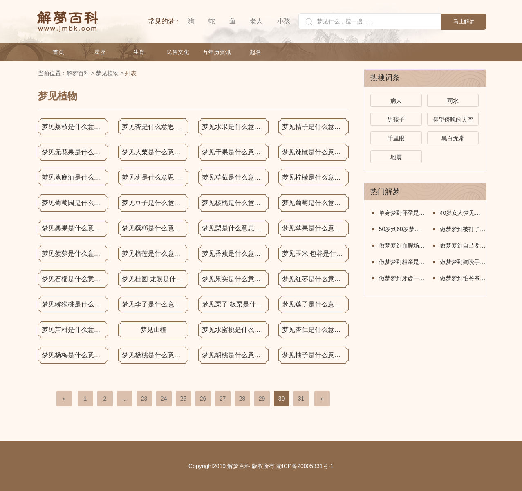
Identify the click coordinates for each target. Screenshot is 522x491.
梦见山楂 (153, 329)
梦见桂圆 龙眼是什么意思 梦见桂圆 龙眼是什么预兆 (155, 278)
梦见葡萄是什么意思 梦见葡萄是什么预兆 (315, 202)
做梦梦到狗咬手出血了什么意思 (463, 262)
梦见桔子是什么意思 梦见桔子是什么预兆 (315, 126)
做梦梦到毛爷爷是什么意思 (463, 278)
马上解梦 (464, 21)
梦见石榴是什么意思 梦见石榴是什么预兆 (75, 278)
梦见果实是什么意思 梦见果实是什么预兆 (235, 278)
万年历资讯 (216, 52)
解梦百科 (78, 73)
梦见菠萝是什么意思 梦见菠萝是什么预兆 (75, 253)
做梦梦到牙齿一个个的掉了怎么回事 (402, 278)
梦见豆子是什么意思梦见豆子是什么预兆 (155, 202)
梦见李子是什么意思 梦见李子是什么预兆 (155, 304)
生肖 (139, 52)
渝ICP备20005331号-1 (305, 466)
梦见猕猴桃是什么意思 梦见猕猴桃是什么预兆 (75, 304)
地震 (396, 157)
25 (183, 398)
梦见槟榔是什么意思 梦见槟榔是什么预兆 (155, 228)
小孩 (283, 21)
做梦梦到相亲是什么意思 (402, 262)
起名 (255, 52)
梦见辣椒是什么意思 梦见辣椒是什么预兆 (315, 152)
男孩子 (396, 119)
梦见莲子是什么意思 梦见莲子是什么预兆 (315, 304)
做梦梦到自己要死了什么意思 (463, 245)
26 (203, 398)
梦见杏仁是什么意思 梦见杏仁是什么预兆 (315, 329)
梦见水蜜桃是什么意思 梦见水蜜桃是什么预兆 (235, 329)
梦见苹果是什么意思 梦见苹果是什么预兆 (315, 228)
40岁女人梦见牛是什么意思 (463, 212)
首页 (58, 52)
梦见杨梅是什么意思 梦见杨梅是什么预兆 (75, 354)
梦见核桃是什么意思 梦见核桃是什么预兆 (235, 202)
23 (144, 398)
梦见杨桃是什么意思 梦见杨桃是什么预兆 (155, 354)
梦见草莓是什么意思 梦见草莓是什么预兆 (235, 177)
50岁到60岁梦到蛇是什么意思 (402, 229)
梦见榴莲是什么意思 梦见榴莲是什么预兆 (155, 253)
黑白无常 (452, 138)
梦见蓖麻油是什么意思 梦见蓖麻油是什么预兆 (75, 177)
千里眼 (396, 138)
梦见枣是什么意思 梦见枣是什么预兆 (155, 177)
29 (262, 398)
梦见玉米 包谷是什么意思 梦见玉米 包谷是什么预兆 (315, 253)
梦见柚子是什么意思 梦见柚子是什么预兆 (315, 354)
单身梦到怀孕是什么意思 (402, 212)
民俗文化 (177, 52)
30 (281, 398)
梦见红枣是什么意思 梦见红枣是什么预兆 (315, 278)
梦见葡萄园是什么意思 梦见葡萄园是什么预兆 (75, 202)
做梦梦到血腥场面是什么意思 (402, 245)
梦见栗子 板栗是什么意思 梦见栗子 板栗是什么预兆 (235, 304)
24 (164, 398)
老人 (256, 21)
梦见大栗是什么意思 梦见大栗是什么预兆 (155, 152)
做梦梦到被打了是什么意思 (463, 229)
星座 (100, 52)
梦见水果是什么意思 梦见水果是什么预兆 (235, 126)
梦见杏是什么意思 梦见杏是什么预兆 (155, 126)
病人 (396, 100)
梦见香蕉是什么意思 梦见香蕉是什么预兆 (235, 253)
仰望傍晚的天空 (453, 119)
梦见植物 (107, 73)
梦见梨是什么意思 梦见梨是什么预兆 (235, 228)
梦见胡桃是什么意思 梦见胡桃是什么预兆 (235, 354)
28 (242, 398)
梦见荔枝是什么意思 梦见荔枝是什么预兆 (75, 126)
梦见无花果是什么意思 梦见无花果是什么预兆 (75, 152)
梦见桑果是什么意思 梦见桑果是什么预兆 (75, 228)
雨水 (453, 100)
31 (301, 398)
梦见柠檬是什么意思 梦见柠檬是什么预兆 (315, 177)
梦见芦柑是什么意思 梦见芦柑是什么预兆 (75, 329)
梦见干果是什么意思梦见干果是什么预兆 (235, 152)
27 (223, 398)
